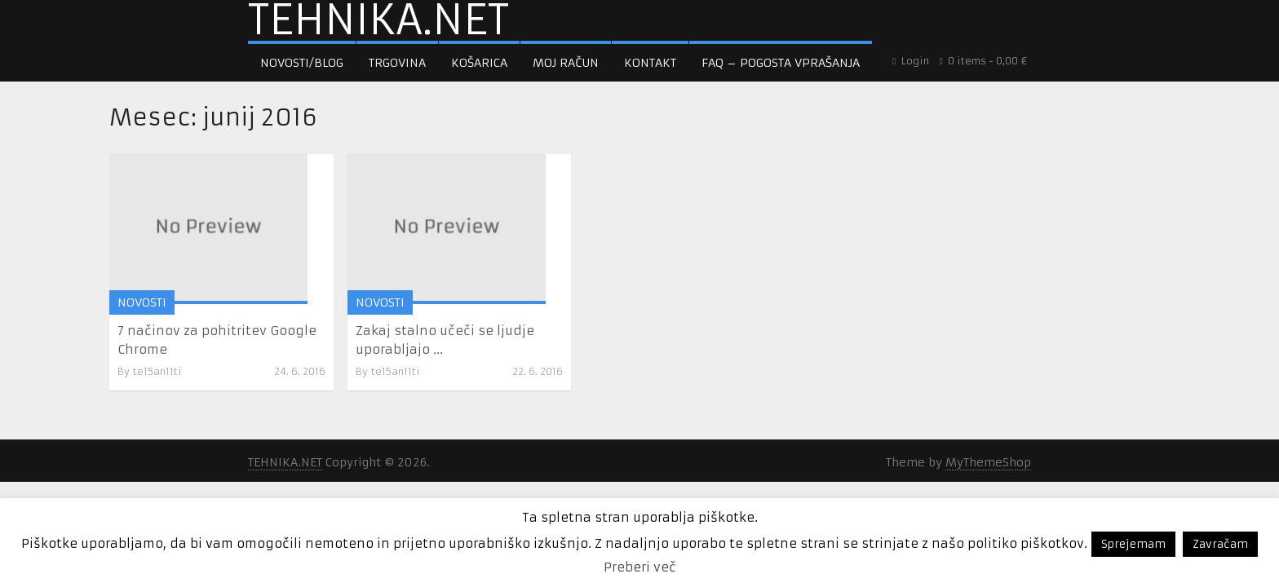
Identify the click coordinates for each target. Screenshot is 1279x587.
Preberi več (640, 567)
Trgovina (397, 62)
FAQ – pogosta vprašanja (780, 62)
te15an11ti (157, 370)
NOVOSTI (141, 301)
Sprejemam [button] (1133, 544)
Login (911, 61)
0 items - (983, 61)
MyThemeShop (988, 460)
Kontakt (650, 62)
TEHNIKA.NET (378, 20)
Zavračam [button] (1220, 544)
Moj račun (566, 62)
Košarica (479, 62)
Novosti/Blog (301, 62)
